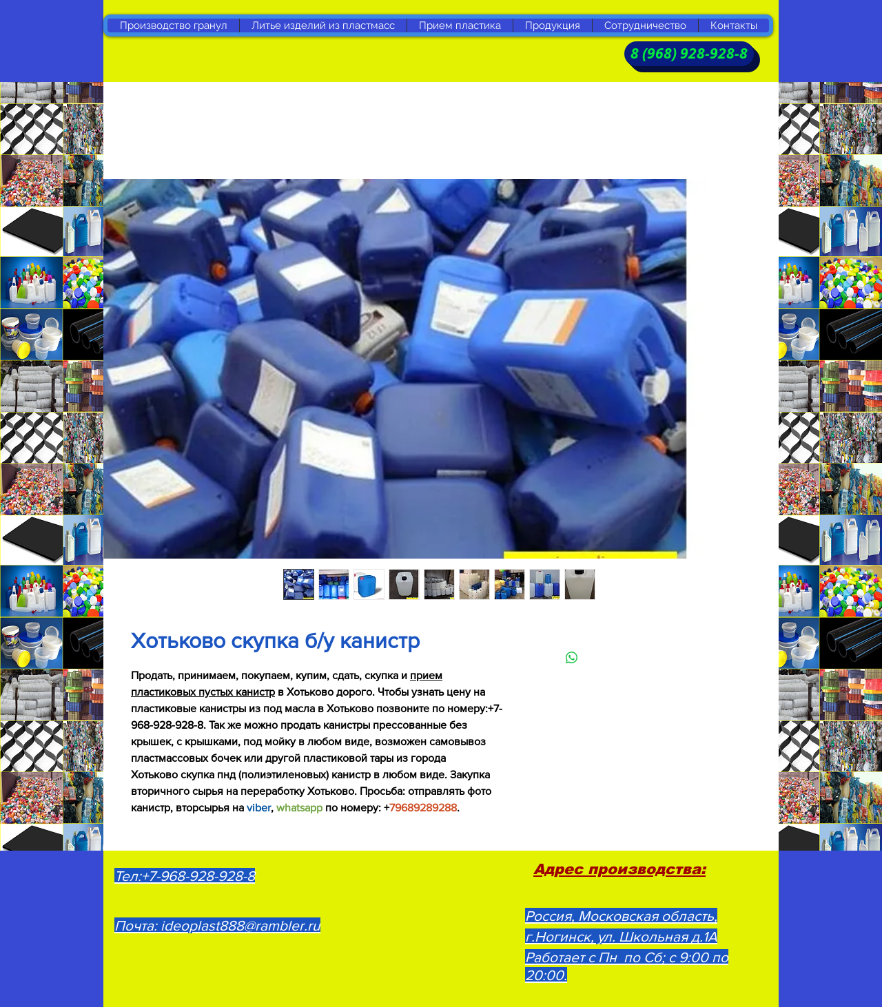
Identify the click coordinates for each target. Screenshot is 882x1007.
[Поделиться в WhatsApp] (572, 658)
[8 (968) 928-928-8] (689, 53)
